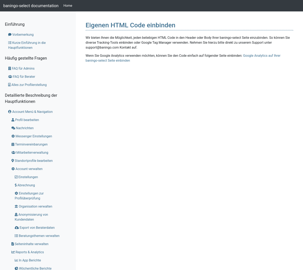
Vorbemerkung (21, 35)
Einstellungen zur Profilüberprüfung (29, 195)
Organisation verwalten (33, 206)
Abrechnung (25, 185)
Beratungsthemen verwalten (37, 236)
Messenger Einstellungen (31, 136)
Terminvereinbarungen (29, 144)
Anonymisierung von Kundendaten (31, 217)
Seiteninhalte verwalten (29, 244)
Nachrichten (22, 128)
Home (68, 5)
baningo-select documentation (30, 5)
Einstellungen (26, 177)
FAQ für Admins (21, 68)
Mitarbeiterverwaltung (29, 152)
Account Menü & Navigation (30, 112)
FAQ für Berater (21, 77)
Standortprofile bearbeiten (32, 161)
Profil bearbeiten (25, 120)
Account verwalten (27, 169)
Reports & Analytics (27, 252)
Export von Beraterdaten (35, 228)
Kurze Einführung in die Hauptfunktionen (27, 45)
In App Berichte (28, 260)
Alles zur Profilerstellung (27, 85)
